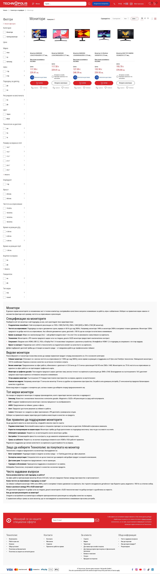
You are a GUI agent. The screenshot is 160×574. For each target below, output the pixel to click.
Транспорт (87, 544)
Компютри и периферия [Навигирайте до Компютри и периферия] (17, 10)
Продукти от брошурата (101, 4)
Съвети (86, 539)
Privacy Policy (101, 570)
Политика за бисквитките (17, 549)
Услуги (86, 556)
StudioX (109, 568)
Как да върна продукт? (128, 544)
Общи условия (13, 547)
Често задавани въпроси (129, 539)
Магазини (49, 541)
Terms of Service (111, 570)
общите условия (146, 519)
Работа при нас (14, 541)
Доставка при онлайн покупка (94, 547)
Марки (86, 541)
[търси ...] (65, 4)
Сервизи (49, 544)
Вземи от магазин (90, 554)
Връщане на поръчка (90, 559)
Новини (11, 544)
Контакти (49, 539)
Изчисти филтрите (9, 24)
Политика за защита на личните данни (21, 552)
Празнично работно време (55, 547)
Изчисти (6, 174)
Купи (39, 83)
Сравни (34, 88)
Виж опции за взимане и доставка (37, 60)
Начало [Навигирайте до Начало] (5, 10)
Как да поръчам (126, 541)
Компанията (13, 539)
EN (125, 4)
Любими (43, 88)
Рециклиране (125, 547)
